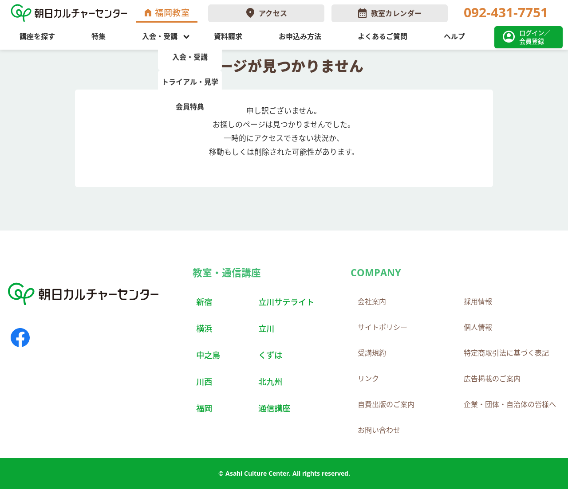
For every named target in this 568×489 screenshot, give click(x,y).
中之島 (208, 354)
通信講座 (274, 408)
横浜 (204, 328)
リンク (368, 378)
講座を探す (37, 36)
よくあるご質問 (382, 36)
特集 (98, 36)
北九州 (270, 381)
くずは (270, 354)
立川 (266, 328)
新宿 (204, 301)
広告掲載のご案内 (492, 378)
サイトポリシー (382, 327)
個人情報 (478, 327)
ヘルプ (454, 36)
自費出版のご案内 (386, 404)
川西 (204, 381)
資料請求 (228, 36)
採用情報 (478, 301)
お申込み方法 (300, 36)
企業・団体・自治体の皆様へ (510, 404)
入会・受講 (160, 36)
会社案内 (372, 301)
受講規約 (372, 353)
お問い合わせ (379, 430)
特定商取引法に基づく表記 (506, 353)
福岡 (204, 408)
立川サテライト (286, 301)
